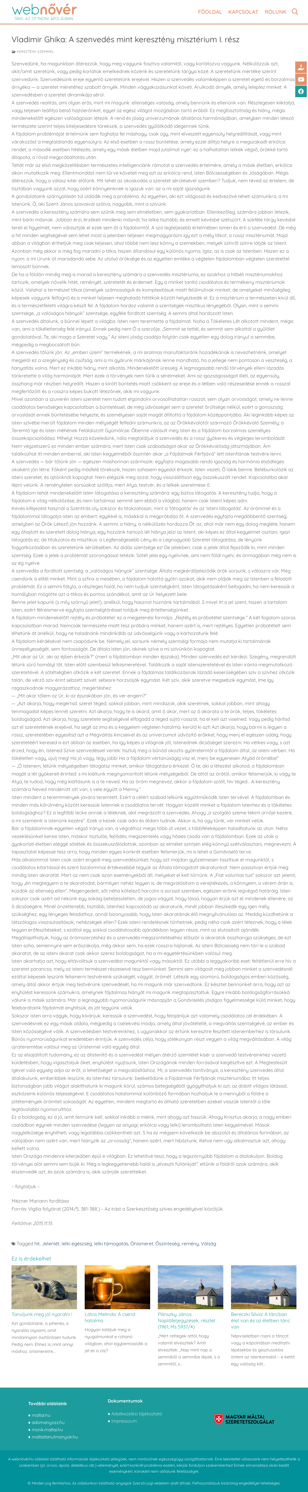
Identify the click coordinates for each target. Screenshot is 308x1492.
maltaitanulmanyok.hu (55, 1437)
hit (37, 1243)
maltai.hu (41, 1415)
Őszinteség (167, 1243)
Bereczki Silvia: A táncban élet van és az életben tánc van (260, 1320)
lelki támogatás (111, 1243)
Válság (208, 1243)
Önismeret (141, 1243)
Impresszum (124, 1421)
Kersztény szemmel (33, 51)
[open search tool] (295, 11)
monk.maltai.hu (47, 1429)
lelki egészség (77, 1243)
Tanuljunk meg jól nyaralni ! (42, 1314)
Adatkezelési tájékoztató (136, 1414)
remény (190, 1243)
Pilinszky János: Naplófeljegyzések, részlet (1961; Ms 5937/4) (186, 1320)
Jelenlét (50, 1243)
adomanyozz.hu (48, 1422)
